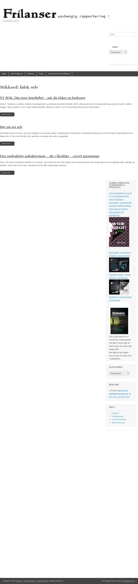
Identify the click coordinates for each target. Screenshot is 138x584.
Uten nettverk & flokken (59, 74)
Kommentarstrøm (119, 419)
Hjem (4, 74)
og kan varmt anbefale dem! (120, 394)
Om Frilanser (17, 74)
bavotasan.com (129, 581)
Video (41, 74)
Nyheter (31, 74)
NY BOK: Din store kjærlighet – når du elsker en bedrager (42, 98)
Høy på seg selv (11, 127)
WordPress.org (118, 423)
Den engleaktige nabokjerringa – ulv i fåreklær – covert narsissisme (50, 156)
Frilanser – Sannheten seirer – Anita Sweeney (32, 581)
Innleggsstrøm (118, 416)
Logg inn (115, 413)
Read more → (7, 114)
